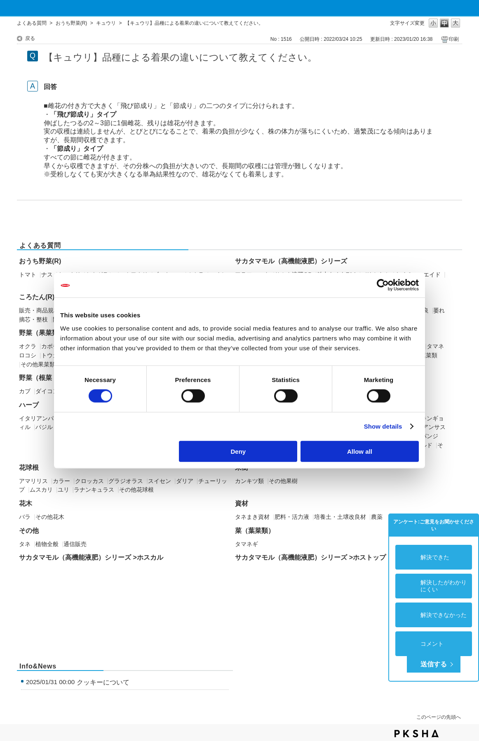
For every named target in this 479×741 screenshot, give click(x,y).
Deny (238, 451)
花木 (25, 503)
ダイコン (47, 391)
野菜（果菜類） (42, 332)
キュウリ (106, 23)
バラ (25, 517)
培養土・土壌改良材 (340, 517)
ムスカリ (41, 489)
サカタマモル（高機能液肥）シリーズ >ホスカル (91, 557)
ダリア (184, 481)
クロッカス (89, 481)
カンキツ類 (249, 481)
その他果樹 (283, 481)
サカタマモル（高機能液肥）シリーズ (291, 261)
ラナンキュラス (94, 489)
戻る (30, 38)
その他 (29, 530)
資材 (241, 503)
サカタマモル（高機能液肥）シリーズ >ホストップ (310, 557)
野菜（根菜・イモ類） (52, 377)
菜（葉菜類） (255, 530)
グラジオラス (125, 481)
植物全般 (47, 544)
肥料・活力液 (292, 517)
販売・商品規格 (39, 310)
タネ (25, 544)
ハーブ (29, 404)
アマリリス (33, 481)
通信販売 (75, 544)
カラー (61, 481)
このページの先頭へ (438, 717)
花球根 (29, 467)
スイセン (159, 481)
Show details (383, 426)
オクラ (27, 346)
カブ (25, 391)
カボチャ (52, 346)
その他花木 (49, 517)
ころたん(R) (36, 296)
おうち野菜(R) (71, 23)
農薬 (377, 517)
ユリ (63, 489)
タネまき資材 (252, 517)
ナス (47, 274)
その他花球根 (136, 489)
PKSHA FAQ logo (416, 733)
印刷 (454, 39)
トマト (27, 274)
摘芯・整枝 (33, 319)
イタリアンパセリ (42, 418)
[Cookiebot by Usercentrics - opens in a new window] (383, 285)
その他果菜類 (38, 364)
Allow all (359, 451)
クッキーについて (103, 682)
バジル (44, 427)
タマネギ (246, 544)
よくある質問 (32, 23)
